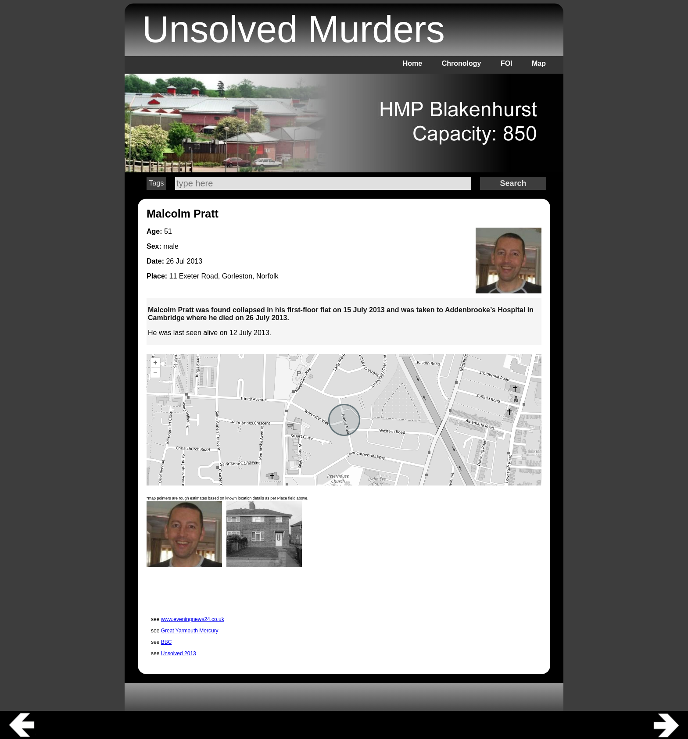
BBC (166, 642)
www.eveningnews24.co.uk (192, 619)
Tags (156, 183)
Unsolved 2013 (178, 653)
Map (539, 63)
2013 (195, 261)
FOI (506, 63)
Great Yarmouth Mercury (190, 631)
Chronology (461, 63)
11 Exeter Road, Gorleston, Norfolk (224, 276)
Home (412, 63)
